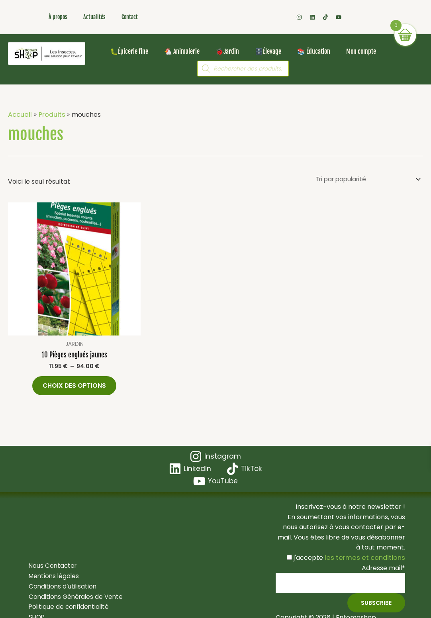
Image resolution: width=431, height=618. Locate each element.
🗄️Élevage (268, 51)
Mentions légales (52, 568)
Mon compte (361, 51)
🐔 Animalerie (182, 51)
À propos (58, 17)
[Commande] (363, 179)
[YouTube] (240, 472)
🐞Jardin (227, 51)
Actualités (94, 17)
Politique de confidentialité (67, 598)
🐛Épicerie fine (129, 51)
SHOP (34, 608)
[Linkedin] (247, 460)
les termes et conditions (366, 548)
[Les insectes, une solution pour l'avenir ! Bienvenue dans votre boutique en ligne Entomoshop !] (46, 54)
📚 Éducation (313, 51)
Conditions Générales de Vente (74, 588)
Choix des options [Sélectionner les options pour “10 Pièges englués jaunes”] (74, 387)
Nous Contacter (51, 557)
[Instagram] (188, 460)
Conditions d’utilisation (61, 578)
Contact (129, 17)
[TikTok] (187, 472)
